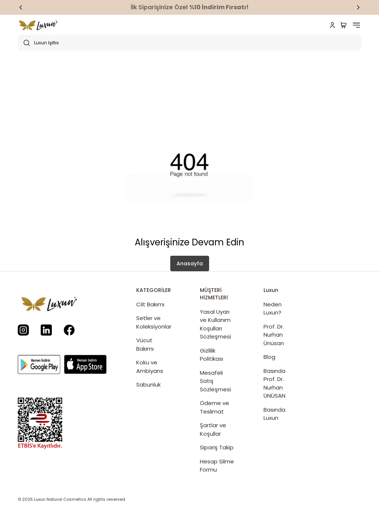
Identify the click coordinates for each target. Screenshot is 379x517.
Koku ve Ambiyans (149, 366)
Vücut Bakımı (145, 344)
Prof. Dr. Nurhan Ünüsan (274, 335)
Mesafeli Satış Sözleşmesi (215, 381)
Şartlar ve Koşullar (213, 429)
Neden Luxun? (273, 308)
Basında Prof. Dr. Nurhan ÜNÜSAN (274, 383)
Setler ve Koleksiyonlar (153, 322)
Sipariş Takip (217, 447)
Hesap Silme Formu (217, 466)
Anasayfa (190, 263)
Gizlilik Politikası (211, 355)
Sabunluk (148, 384)
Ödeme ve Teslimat (214, 407)
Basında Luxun (274, 414)
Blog (269, 357)
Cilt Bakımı (150, 304)
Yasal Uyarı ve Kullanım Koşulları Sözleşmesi (215, 324)
